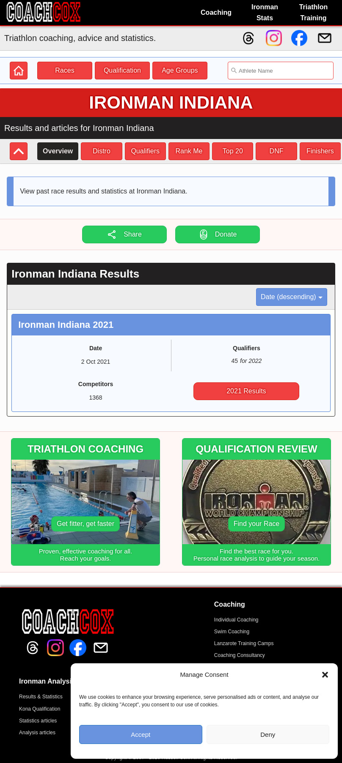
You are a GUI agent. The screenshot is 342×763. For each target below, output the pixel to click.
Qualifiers (145, 151)
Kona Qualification (39, 709)
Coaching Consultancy (239, 655)
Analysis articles (37, 733)
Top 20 (233, 151)
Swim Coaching (231, 632)
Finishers (320, 151)
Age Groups (180, 70)
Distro (101, 151)
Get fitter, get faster (85, 523)
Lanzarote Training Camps (244, 643)
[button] (325, 674)
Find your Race (257, 523)
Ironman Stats (264, 12)
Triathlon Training (313, 12)
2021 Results (246, 391)
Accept (140, 734)
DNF (277, 151)
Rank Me (188, 151)
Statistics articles (38, 721)
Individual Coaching (236, 620)
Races (64, 70)
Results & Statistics (41, 697)
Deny (267, 734)
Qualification (122, 70)
